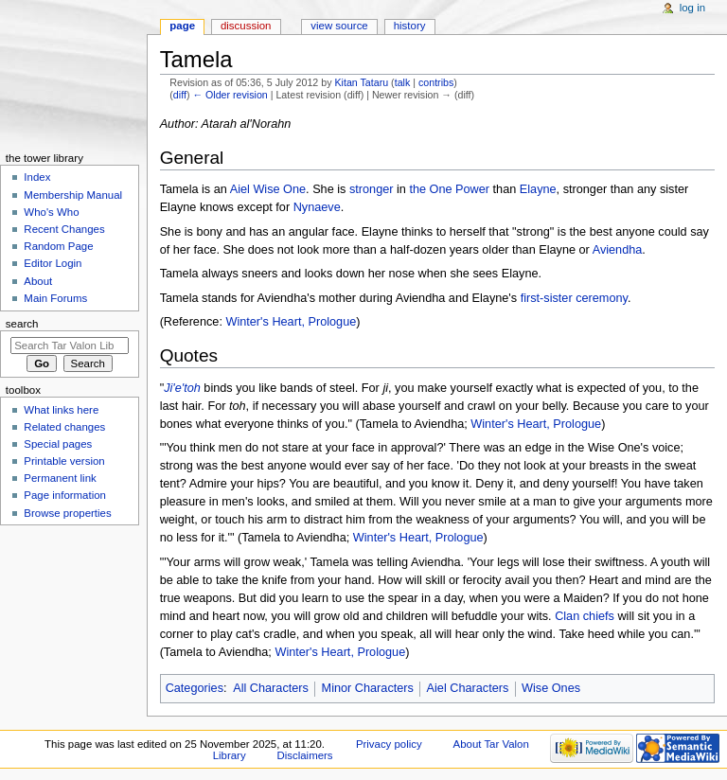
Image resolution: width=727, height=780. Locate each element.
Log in (692, 7)
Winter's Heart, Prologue (290, 321)
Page (182, 25)
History (410, 25)
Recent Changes (64, 229)
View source (338, 25)
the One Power (449, 189)
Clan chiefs (584, 616)
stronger (371, 189)
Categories (194, 688)
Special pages (58, 444)
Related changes (64, 427)
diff (179, 94)
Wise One (279, 189)
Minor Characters (368, 688)
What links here (61, 410)
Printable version (64, 461)
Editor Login (52, 263)
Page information (65, 495)
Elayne (538, 189)
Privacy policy (389, 744)
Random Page (58, 246)
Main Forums (55, 298)
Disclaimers (305, 755)
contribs (435, 82)
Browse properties (67, 513)
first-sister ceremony (574, 298)
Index (37, 177)
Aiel (240, 189)
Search (22, 323)
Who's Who (51, 212)
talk (403, 82)
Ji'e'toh (182, 388)
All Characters (271, 688)
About (38, 281)
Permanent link (60, 478)
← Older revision (229, 94)
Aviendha (618, 250)
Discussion (246, 25)
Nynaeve (317, 207)
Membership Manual (73, 195)
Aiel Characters (468, 688)
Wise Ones (551, 688)
